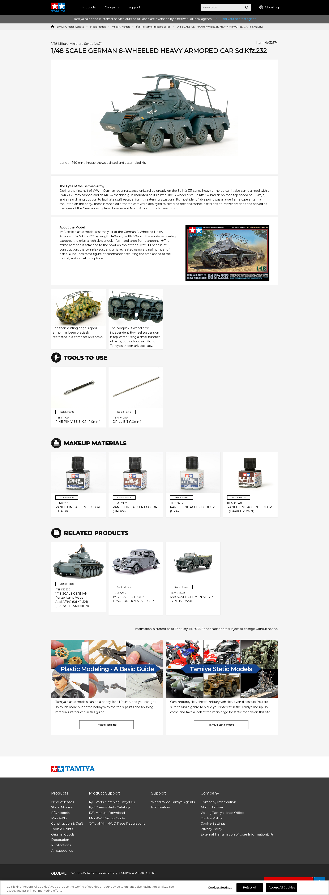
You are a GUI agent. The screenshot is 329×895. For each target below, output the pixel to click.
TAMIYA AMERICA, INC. (137, 873)
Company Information (218, 802)
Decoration (60, 840)
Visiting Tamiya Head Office (222, 813)
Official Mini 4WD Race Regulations (117, 823)
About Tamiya (212, 807)
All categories (62, 851)
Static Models (98, 26)
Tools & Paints (62, 829)
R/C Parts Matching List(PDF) (112, 802)
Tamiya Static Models (221, 724)
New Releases (62, 802)
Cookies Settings (220, 887)
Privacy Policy (211, 829)
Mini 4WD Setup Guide (107, 818)
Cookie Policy (211, 818)
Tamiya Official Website (69, 26)
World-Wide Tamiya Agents (173, 802)
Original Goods (62, 834)
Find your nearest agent (238, 19)
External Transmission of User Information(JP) (237, 834)
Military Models (121, 26)
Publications (61, 845)
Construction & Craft (67, 823)
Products (89, 7)
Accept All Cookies (282, 887)
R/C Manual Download (107, 813)
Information (160, 807)
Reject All (249, 887)
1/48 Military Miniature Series (153, 26)
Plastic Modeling (106, 724)
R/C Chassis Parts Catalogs (110, 807)
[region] (164, 887)
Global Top (269, 7)
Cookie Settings (213, 823)
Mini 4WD (59, 818)
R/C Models (60, 813)
